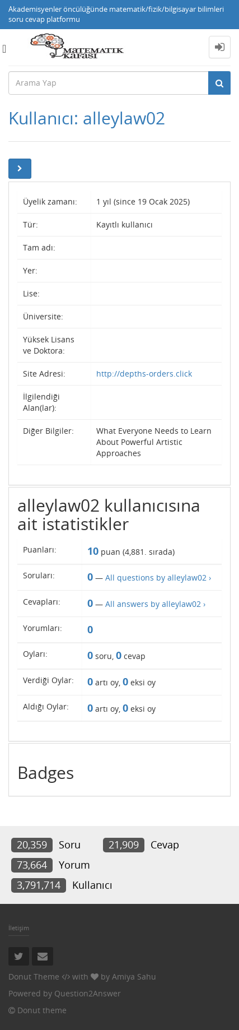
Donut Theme (33, 976)
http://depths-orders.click (144, 373)
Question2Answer (87, 993)
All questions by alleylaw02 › (158, 577)
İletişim (18, 928)
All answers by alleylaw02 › (155, 603)
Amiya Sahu (134, 976)
